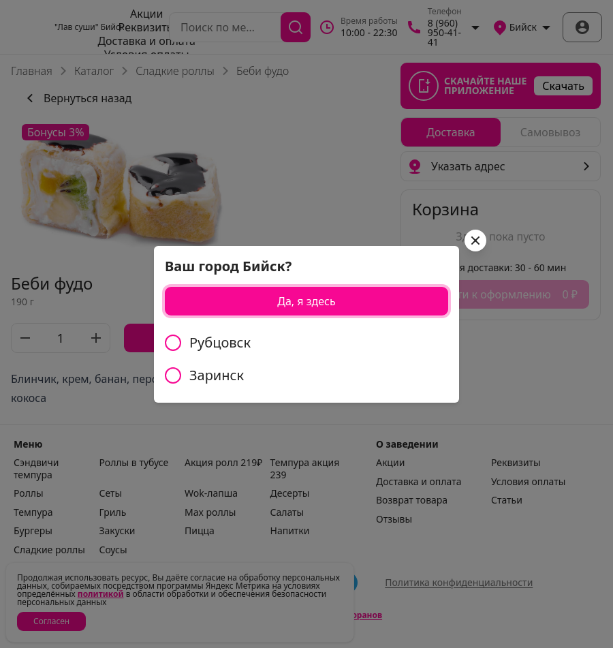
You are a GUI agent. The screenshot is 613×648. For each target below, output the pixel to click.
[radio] (306, 342)
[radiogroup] (306, 359)
